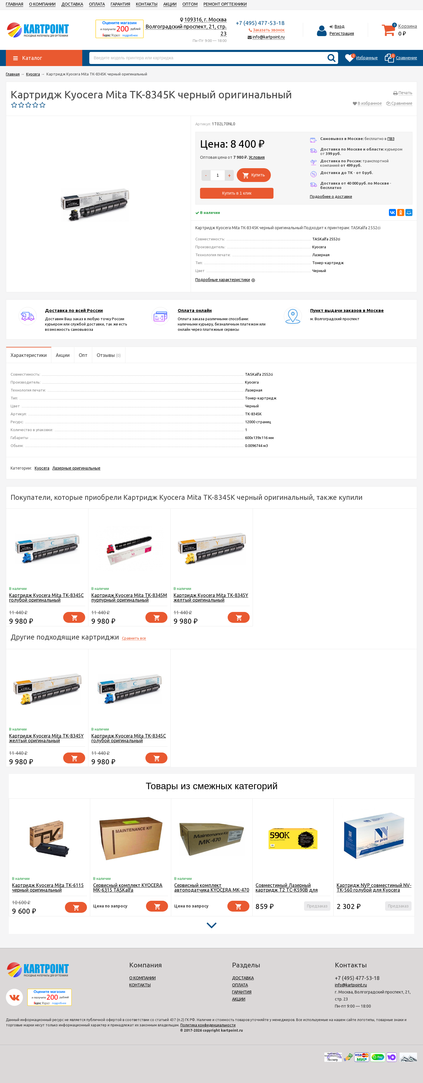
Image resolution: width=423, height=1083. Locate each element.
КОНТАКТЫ (146, 4)
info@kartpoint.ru (269, 37)
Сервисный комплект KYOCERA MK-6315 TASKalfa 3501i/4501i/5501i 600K (127, 890)
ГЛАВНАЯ (14, 4)
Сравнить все (134, 638)
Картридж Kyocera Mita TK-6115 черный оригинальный (48, 888)
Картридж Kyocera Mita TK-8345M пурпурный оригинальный (129, 598)
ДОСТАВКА (72, 4)
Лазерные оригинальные (76, 468)
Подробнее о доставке (331, 196)
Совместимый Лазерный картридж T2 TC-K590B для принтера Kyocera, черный (287, 890)
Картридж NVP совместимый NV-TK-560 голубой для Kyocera (374, 888)
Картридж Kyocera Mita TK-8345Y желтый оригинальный (211, 598)
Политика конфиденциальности (208, 1025)
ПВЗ (391, 138)
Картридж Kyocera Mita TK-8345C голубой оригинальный (46, 598)
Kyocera (42, 468)
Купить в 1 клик (236, 193)
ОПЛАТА (97, 4)
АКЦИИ (170, 4)
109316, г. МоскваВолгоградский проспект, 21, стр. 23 (185, 26)
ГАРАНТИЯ (120, 4)
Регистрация (342, 33)
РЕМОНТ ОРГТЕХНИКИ (225, 4)
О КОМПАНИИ (42, 4)
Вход (340, 26)
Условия (257, 157)
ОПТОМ (190, 4)
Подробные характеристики (222, 279)
